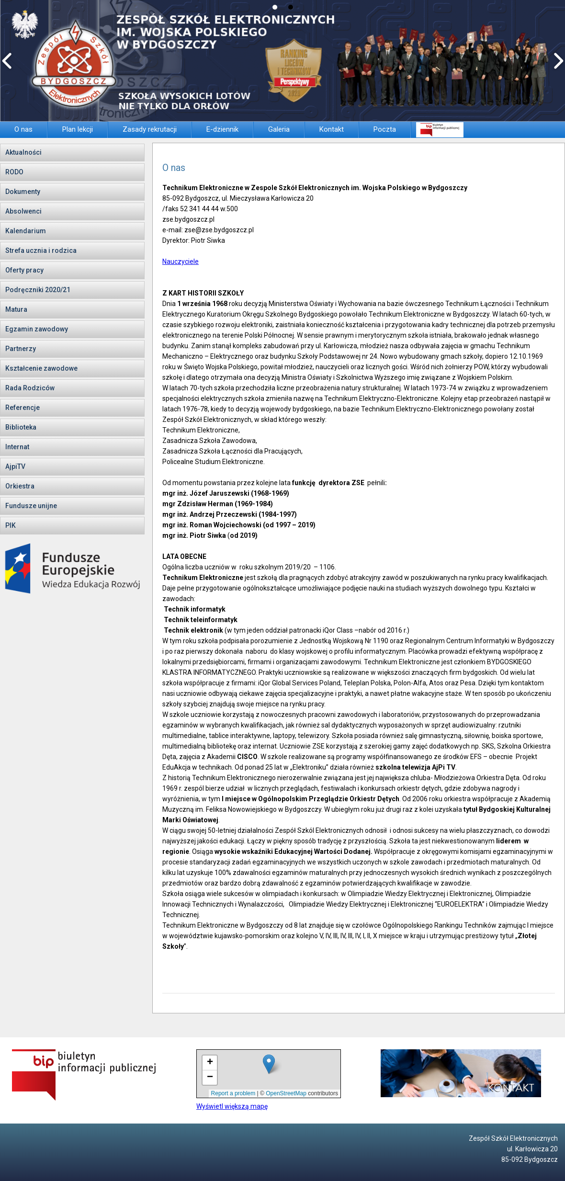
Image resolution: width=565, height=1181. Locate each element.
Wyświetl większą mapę (232, 1106)
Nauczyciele (180, 261)
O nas (173, 167)
